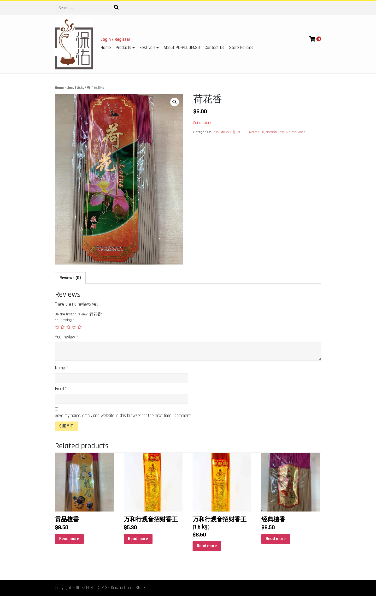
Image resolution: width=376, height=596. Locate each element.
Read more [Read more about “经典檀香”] (276, 539)
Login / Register (115, 39)
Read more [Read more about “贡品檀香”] (69, 539)
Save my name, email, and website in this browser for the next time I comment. (123, 415)
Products (123, 47)
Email (61, 388)
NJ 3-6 (242, 132)
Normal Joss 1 (296, 132)
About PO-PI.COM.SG (182, 47)
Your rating (64, 320)
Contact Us (214, 47)
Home (105, 47)
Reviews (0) (70, 278)
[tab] (70, 278)
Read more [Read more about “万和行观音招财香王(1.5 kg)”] (207, 546)
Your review (66, 337)
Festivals (147, 47)
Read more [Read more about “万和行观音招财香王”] (138, 539)
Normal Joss (275, 132)
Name (61, 368)
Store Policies (241, 47)
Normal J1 (256, 132)
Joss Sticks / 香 (78, 87)
